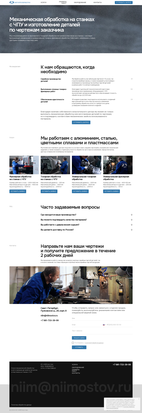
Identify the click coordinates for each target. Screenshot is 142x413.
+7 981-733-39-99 (50, 320)
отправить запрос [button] (123, 2)
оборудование (80, 2)
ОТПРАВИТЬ (79, 347)
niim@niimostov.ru (49, 315)
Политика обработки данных (21, 405)
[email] (87, 325)
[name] (102, 318)
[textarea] (102, 331)
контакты (98, 2)
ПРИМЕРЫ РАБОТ (62, 2)
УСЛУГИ (43, 2)
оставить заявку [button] (18, 191)
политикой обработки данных (94, 343)
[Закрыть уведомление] (139, 399)
